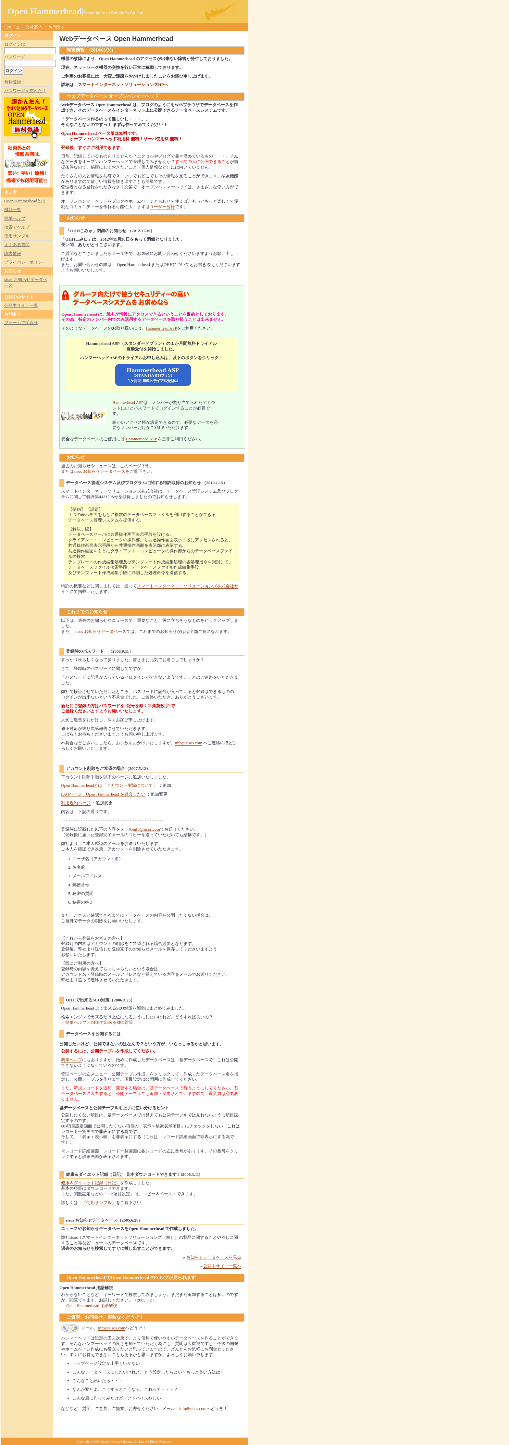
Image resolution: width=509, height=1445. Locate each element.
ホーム (13, 27)
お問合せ (56, 27)
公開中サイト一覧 (21, 305)
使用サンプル (17, 235)
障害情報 (12, 253)
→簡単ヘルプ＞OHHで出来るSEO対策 (97, 1022)
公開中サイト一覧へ (222, 1265)
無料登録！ (14, 82)
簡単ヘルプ (71, 1059)
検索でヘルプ (17, 227)
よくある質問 (17, 244)
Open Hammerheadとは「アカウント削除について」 (109, 785)
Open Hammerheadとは (24, 200)
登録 (65, 147)
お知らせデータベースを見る (213, 1257)
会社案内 (34, 27)
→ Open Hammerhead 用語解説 (89, 1305)
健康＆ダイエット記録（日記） (90, 1182)
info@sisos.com (188, 742)
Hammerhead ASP (161, 328)
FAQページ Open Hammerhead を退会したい (103, 794)
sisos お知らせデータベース (99, 471)
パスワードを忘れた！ (25, 90)
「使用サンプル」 (99, 1202)
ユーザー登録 (162, 206)
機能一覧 (12, 209)
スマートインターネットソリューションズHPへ (123, 84)
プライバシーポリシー (25, 262)
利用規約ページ (76, 802)
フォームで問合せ (21, 322)
